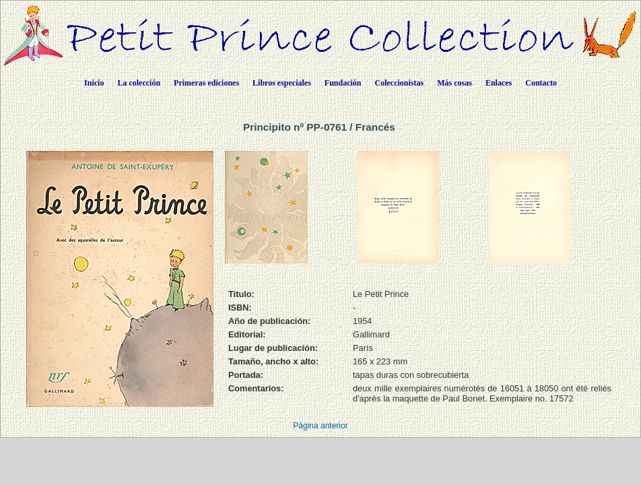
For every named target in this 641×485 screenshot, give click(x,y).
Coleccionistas (399, 83)
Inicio (94, 83)
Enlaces (498, 83)
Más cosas (454, 83)
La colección (138, 83)
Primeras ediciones (206, 83)
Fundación (343, 83)
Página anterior (320, 425)
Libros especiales (281, 83)
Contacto (541, 83)
